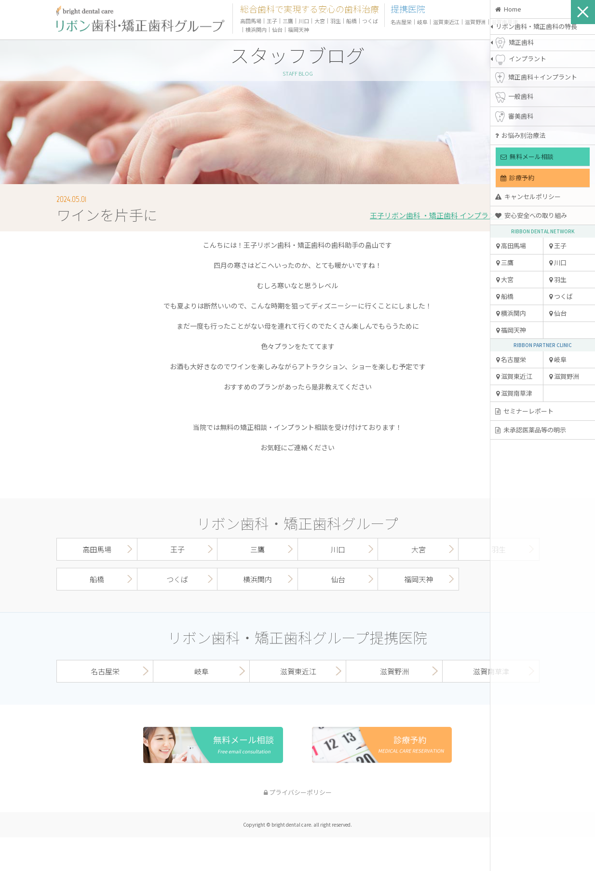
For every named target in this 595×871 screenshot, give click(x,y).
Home (508, 8)
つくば (561, 296)
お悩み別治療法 (520, 135)
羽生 (558, 279)
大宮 (505, 279)
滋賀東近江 (514, 376)
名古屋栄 (511, 359)
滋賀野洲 (564, 376)
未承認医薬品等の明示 (530, 429)
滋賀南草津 (514, 393)
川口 (558, 262)
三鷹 (505, 262)
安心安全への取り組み (531, 215)
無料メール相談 (527, 156)
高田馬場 (511, 245)
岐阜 (558, 359)
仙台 (558, 313)
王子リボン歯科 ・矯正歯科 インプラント (436, 215)
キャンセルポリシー (528, 196)
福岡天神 (511, 330)
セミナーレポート (524, 410)
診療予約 (517, 177)
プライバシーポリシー (298, 792)
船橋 (505, 296)
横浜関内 (511, 313)
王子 (558, 245)
